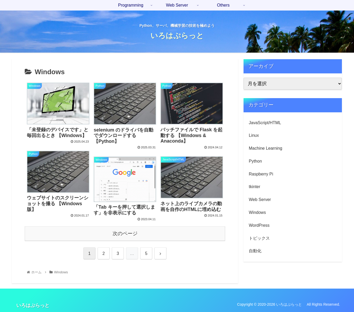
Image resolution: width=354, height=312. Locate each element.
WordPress (259, 225)
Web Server (260, 199)
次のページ (125, 233)
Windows (257, 212)
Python (255, 161)
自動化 (255, 251)
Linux (254, 135)
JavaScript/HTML (265, 122)
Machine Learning (265, 148)
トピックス (259, 238)
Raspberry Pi (261, 174)
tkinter (254, 186)
